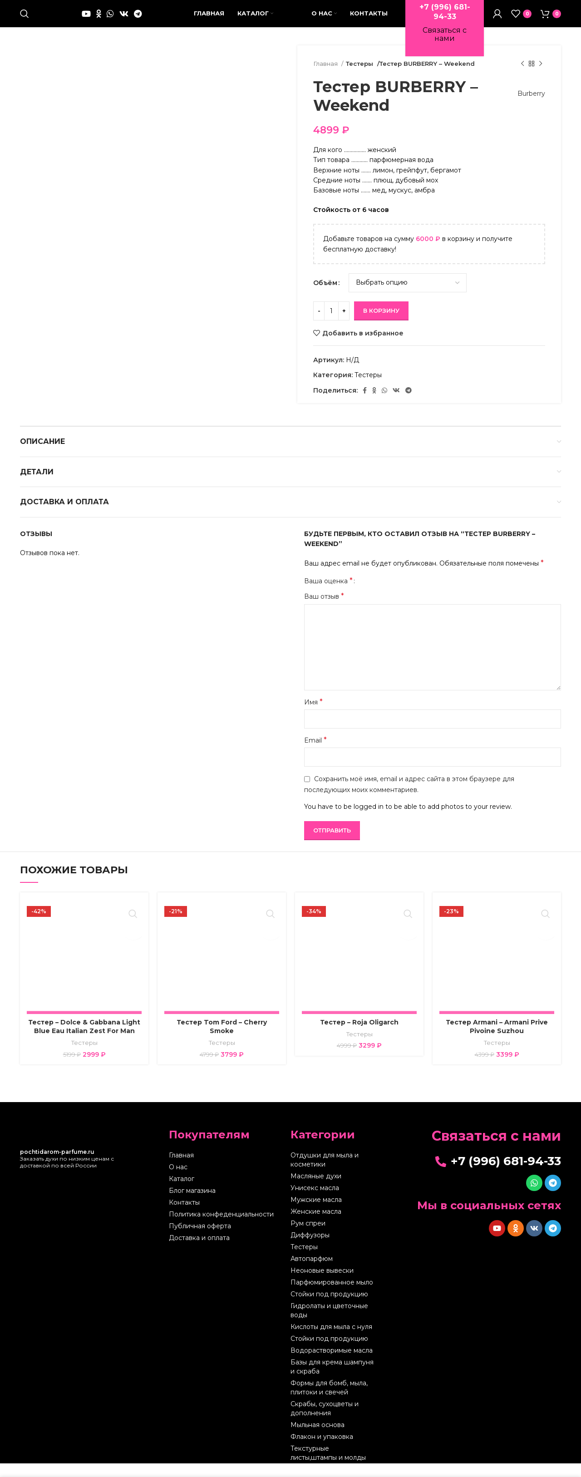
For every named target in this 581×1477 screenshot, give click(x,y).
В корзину (381, 324)
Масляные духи (315, 1190)
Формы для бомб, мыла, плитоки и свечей (329, 1401)
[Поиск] (24, 20)
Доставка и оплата (199, 1251)
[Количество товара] (331, 324)
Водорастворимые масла (331, 1364)
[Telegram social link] (137, 20)
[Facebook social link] (364, 404)
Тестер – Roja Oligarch (359, 1036)
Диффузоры (310, 1249)
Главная (326, 77)
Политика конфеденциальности (221, 1228)
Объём (325, 296)
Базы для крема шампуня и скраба (332, 1380)
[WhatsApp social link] (110, 20)
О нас (178, 1181)
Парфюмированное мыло (331, 1296)
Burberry (527, 107)
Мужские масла (316, 1213)
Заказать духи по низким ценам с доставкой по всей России (67, 1172)
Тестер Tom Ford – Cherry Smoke (222, 1040)
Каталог (181, 1192)
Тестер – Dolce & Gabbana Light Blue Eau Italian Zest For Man (84, 1040)
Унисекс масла (314, 1201)
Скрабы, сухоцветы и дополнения (324, 1422)
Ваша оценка (328, 594)
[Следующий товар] (540, 77)
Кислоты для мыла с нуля (331, 1340)
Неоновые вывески (322, 1284)
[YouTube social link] (86, 20)
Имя (313, 715)
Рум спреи (307, 1237)
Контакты (184, 1216)
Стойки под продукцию (329, 1308)
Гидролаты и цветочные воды (329, 1324)
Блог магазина (192, 1204)
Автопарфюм (311, 1272)
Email (315, 753)
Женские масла (315, 1225)
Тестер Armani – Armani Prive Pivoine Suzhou (497, 1040)
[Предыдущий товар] (522, 77)
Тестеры (360, 77)
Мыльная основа (317, 1438)
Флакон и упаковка (321, 1450)
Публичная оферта (200, 1240)
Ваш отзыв (324, 610)
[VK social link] (124, 20)
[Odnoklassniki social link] (99, 20)
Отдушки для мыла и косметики (324, 1173)
